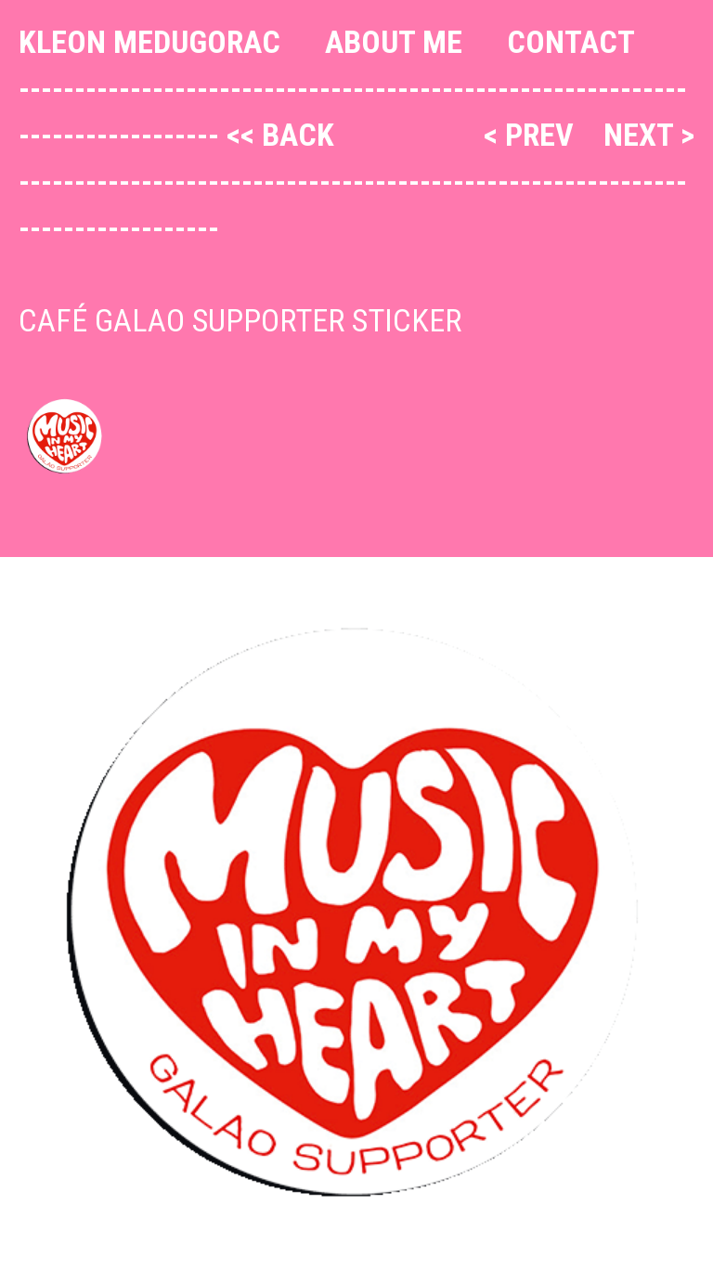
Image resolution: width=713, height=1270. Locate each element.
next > (648, 134)
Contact (571, 41)
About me (393, 41)
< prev (532, 134)
